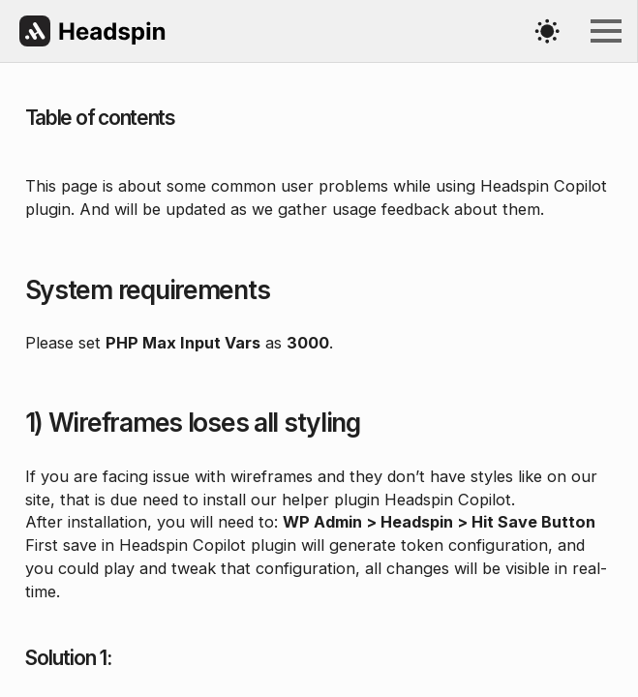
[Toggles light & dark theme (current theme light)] (547, 31)
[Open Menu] (606, 30)
